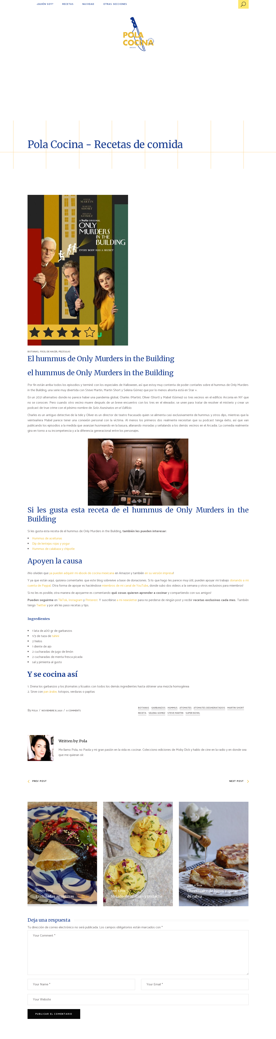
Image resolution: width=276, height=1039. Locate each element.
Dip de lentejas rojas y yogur (51, 543)
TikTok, (63, 600)
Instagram (75, 600)
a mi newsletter (127, 600)
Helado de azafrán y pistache (136, 896)
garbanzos (158, 708)
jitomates (186, 708)
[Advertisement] (138, 90)
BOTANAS (33, 352)
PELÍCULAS (64, 352)
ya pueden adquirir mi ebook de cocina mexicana (82, 573)
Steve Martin (175, 713)
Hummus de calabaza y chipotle (53, 549)
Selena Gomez (157, 713)
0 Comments (73, 711)
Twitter (41, 605)
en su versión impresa (159, 573)
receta (142, 713)
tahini (55, 636)
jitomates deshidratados (209, 708)
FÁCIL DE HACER (48, 352)
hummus (173, 708)
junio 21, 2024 (194, 885)
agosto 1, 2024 (44, 891)
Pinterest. (91, 600)
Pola (35, 711)
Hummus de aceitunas (47, 538)
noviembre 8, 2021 (52, 711)
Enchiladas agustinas (55, 896)
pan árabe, (50, 691)
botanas (143, 708)
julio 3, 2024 (118, 891)
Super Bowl (193, 713)
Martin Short (235, 708)
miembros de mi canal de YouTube (125, 585)
